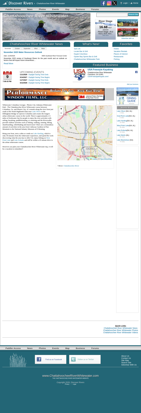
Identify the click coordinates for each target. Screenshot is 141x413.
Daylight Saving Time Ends (38, 75)
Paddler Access (13, 9)
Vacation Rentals (120, 51)
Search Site (126, 362)
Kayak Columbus (80, 54)
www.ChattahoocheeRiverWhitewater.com (70, 375)
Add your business (132, 84)
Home (134, 3)
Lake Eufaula (19, 140)
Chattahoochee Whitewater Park (87, 59)
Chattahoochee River (71, 166)
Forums (95, 9)
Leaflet (93, 159)
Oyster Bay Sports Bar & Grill (85, 57)
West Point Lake (123, 126)
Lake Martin (121, 135)
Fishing (117, 59)
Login (124, 3)
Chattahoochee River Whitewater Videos (120, 332)
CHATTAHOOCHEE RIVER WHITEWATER (68, 378)
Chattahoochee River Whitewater (51, 3)
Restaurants (118, 57)
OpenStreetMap (106, 159)
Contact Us (126, 358)
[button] (61, 109)
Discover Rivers (77, 382)
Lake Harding (38, 133)
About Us (125, 356)
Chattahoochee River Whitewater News (120, 328)
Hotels (116, 49)
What (35, 48)
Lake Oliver (36, 111)
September (27, 48)
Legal (74, 384)
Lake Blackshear (123, 140)
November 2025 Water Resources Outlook (23, 52)
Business (80, 9)
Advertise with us (127, 38)
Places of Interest (121, 54)
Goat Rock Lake (123, 116)
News (29, 9)
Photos (42, 9)
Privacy (67, 384)
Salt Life (77, 49)
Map (67, 9)
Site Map (125, 360)
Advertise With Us (129, 365)
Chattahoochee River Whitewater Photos (120, 330)
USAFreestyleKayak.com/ (98, 76)
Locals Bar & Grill (81, 51)
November (8, 48)
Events (55, 9)
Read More (8, 63)
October (17, 48)
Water (43, 48)
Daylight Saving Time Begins (39, 77)
